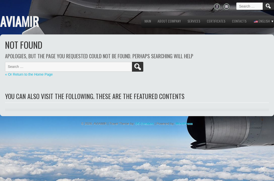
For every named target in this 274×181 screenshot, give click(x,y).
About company (169, 21)
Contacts (239, 21)
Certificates (216, 21)
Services (194, 21)
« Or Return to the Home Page (29, 74)
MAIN (148, 21)
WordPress (184, 123)
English (262, 21)
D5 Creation (144, 123)
